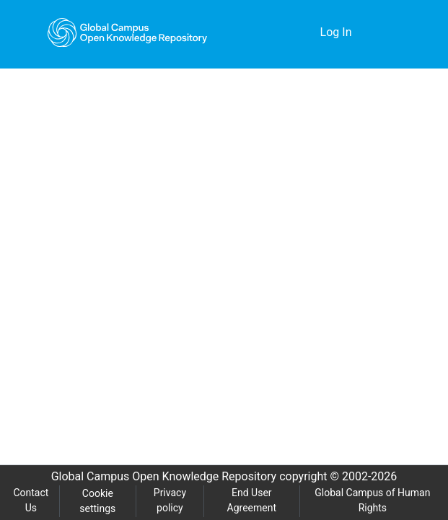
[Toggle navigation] (388, 32)
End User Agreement (251, 500)
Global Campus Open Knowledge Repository (160, 477)
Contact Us (31, 500)
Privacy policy (169, 500)
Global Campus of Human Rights (372, 500)
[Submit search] (287, 32)
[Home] (127, 32)
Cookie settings (97, 501)
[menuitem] (308, 32)
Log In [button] (337, 32)
